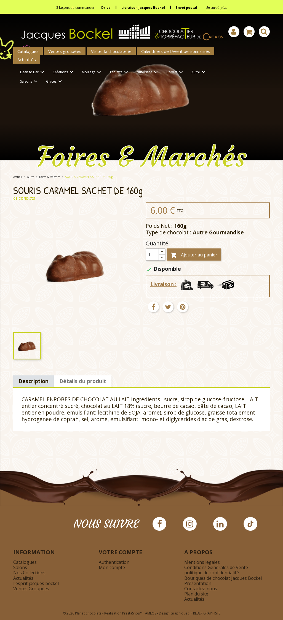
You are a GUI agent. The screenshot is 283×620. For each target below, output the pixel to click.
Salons (20, 567)
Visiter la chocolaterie (111, 51)
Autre (199, 72)
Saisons (29, 81)
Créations (64, 72)
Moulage (92, 72)
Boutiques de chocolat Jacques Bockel (223, 578)
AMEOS (150, 613)
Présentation (197, 583)
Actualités (26, 59)
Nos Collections (29, 573)
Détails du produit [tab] (82, 381)
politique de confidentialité (211, 573)
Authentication (114, 562)
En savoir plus (216, 7)
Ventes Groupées (31, 589)
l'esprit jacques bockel (36, 583)
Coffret (175, 72)
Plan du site (196, 594)
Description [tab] (33, 381)
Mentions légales (202, 562)
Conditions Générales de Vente (216, 567)
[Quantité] (152, 254)
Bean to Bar (33, 72)
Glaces (55, 81)
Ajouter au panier (193, 255)
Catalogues (28, 51)
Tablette (120, 72)
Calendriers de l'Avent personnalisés (175, 51)
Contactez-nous (200, 589)
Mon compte (112, 567)
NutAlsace (148, 72)
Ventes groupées (64, 51)
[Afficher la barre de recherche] (264, 31)
